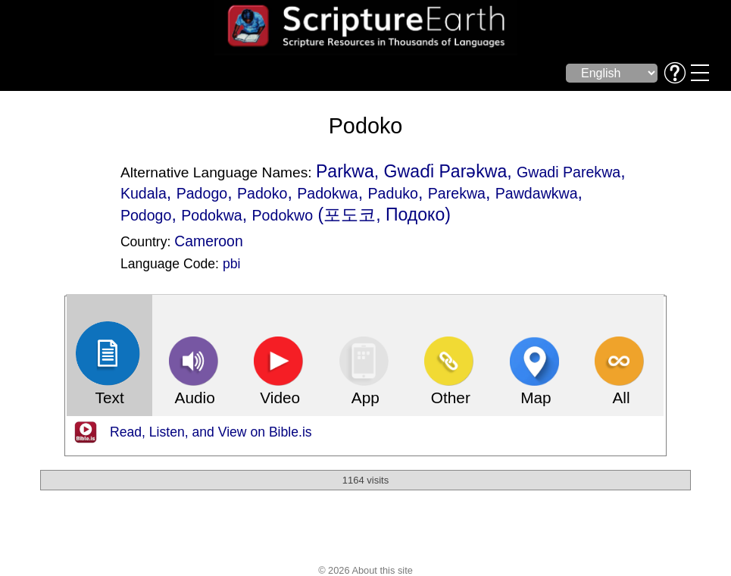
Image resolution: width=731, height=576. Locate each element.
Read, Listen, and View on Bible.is (211, 432)
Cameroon (208, 241)
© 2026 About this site (365, 570)
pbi (231, 263)
